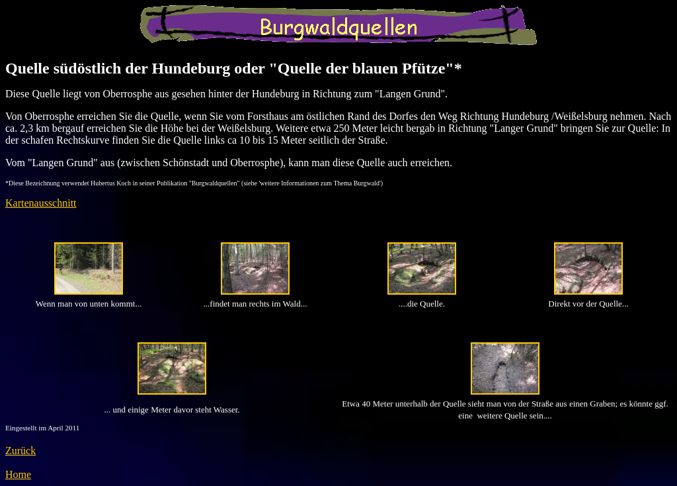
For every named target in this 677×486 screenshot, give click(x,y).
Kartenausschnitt (41, 203)
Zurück (20, 450)
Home (18, 474)
